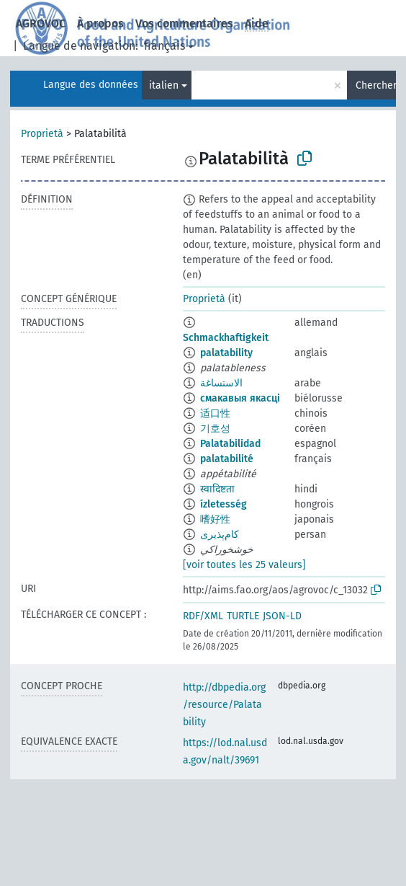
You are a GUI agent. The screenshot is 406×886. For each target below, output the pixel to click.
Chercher (376, 85)
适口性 (215, 413)
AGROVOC (41, 23)
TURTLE (243, 616)
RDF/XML (203, 616)
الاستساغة (221, 383)
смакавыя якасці (240, 398)
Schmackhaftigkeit (226, 338)
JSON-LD (282, 616)
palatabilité (226, 459)
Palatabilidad (230, 444)
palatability (226, 353)
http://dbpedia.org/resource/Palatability (224, 704)
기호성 (215, 428)
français (164, 46)
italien (164, 85)
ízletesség (223, 504)
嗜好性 (215, 519)
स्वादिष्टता (217, 489)
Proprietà (42, 134)
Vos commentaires (184, 23)
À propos (100, 23)
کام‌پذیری (219, 534)
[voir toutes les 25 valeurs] (244, 565)
